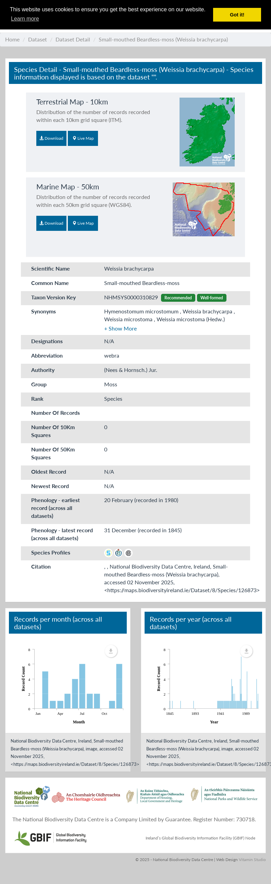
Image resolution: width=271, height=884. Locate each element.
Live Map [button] (83, 138)
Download (51, 138)
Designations (47, 341)
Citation (41, 566)
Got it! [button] (237, 14)
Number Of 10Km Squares (53, 431)
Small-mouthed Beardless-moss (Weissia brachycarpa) (163, 39)
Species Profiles (50, 552)
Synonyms (43, 311)
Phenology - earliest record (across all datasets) (55, 508)
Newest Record (50, 486)
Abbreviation (47, 355)
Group (39, 384)
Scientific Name (50, 268)
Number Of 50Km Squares (53, 453)
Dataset (37, 39)
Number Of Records (55, 412)
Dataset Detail (73, 39)
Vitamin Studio (252, 859)
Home (12, 39)
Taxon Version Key (53, 297)
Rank (37, 398)
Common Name (50, 282)
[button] (120, 328)
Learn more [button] (25, 19)
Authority (42, 369)
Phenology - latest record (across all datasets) (62, 534)
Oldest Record (48, 471)
